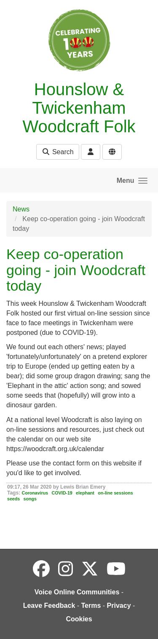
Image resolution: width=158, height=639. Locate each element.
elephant (85, 492)
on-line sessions (115, 492)
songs (30, 498)
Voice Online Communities (77, 592)
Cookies (79, 619)
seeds (13, 498)
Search (57, 151)
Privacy (119, 605)
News (21, 209)
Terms (91, 605)
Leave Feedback (49, 605)
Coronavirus (34, 492)
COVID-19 (62, 492)
